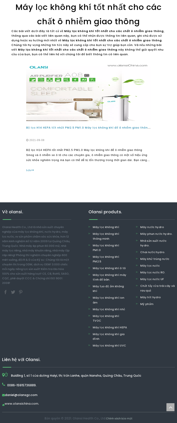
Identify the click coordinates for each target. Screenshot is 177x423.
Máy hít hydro (150, 297)
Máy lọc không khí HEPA (110, 327)
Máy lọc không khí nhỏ (109, 309)
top (170, 407)
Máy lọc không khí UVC (109, 346)
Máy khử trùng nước (154, 259)
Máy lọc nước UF (152, 279)
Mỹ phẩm (146, 304)
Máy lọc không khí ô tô (109, 268)
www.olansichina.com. (22, 404)
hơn (30, 170)
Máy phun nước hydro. (156, 234)
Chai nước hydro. (152, 252)
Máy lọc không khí (106, 227)
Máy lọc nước (150, 266)
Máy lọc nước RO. (152, 272)
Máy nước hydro (152, 227)
